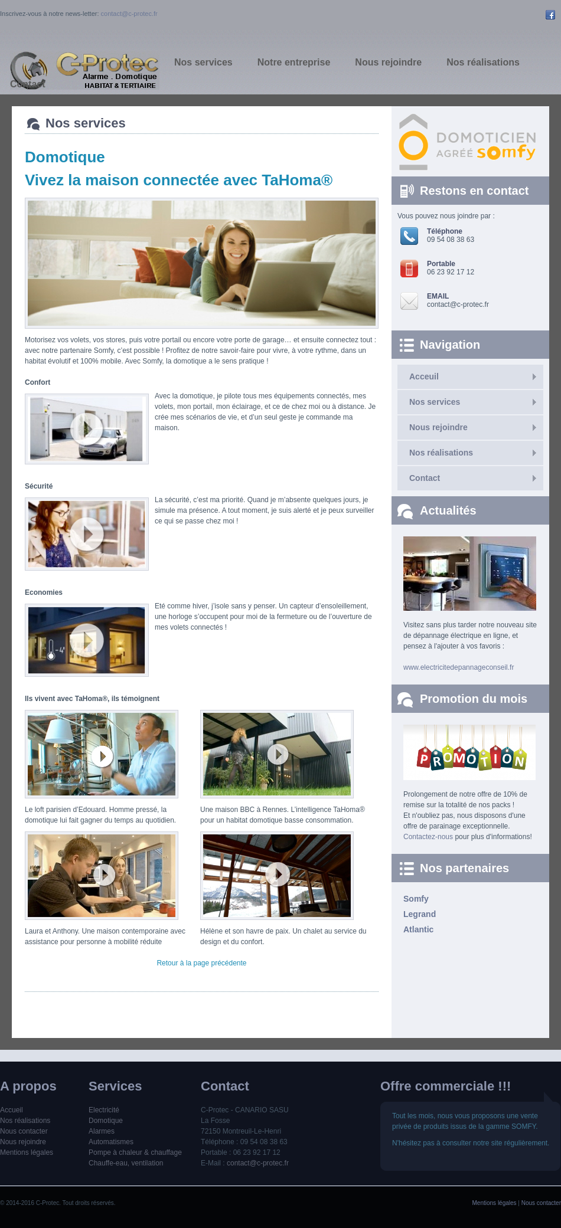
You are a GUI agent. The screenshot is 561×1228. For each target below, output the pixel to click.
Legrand (419, 914)
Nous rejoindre (438, 427)
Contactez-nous (428, 837)
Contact (424, 478)
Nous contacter (24, 1131)
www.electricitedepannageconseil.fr (458, 667)
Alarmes (102, 1131)
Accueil (11, 1110)
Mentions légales (26, 1152)
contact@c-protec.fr (129, 13)
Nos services (434, 402)
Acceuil (424, 376)
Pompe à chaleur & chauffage (135, 1152)
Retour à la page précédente (201, 963)
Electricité (104, 1110)
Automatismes (111, 1142)
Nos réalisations (441, 452)
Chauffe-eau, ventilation (126, 1163)
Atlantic (418, 929)
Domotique (106, 1120)
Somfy (416, 898)
